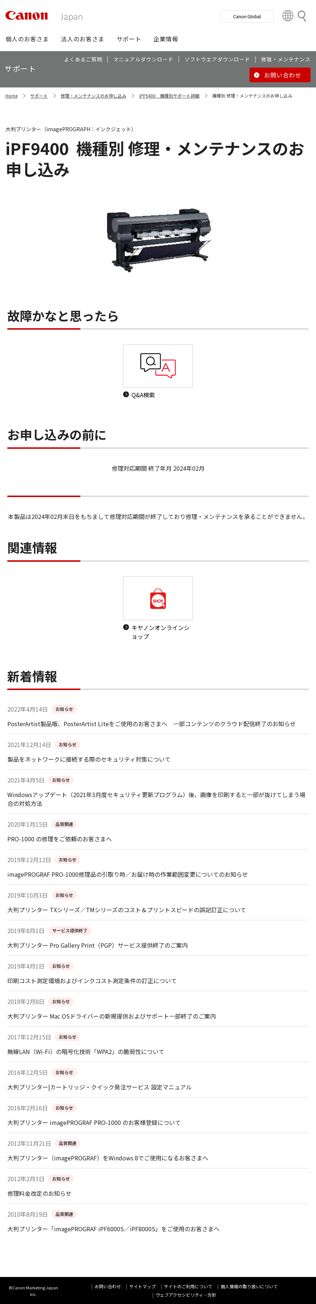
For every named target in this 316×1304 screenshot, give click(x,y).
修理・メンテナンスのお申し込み (93, 95)
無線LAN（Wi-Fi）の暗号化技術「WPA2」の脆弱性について (85, 1051)
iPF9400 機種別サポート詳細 (169, 95)
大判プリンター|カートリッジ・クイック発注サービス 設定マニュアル (99, 1087)
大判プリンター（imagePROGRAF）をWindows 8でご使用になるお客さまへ (107, 1157)
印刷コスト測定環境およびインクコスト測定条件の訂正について (92, 980)
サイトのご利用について (188, 1286)
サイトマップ (142, 1286)
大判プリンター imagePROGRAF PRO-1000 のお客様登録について (94, 1122)
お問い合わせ (108, 1286)
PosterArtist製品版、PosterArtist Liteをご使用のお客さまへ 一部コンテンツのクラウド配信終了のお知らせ (151, 723)
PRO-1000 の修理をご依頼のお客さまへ (59, 838)
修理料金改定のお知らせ (39, 1193)
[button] (27, 39)
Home (11, 95)
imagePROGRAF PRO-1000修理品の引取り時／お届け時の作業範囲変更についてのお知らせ (127, 874)
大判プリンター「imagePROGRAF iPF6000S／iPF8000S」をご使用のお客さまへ (113, 1228)
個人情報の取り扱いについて (249, 1286)
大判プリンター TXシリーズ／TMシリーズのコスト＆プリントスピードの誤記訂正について (126, 909)
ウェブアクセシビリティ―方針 (186, 1295)
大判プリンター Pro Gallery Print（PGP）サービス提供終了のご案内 (97, 945)
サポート (39, 95)
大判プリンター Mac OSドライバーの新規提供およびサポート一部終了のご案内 (111, 1016)
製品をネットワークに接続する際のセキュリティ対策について (89, 759)
